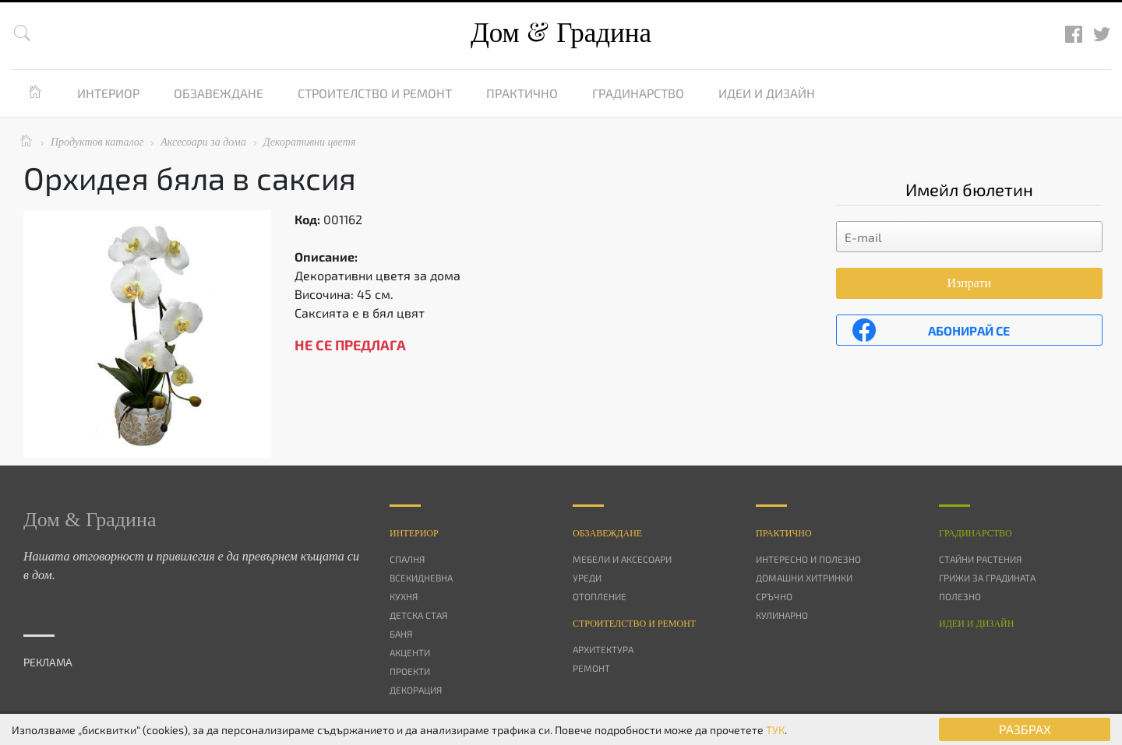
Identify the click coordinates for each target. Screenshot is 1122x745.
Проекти (410, 671)
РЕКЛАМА (47, 662)
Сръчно (774, 596)
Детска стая (418, 615)
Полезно (960, 596)
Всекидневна (421, 577)
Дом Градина (561, 33)
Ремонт (591, 667)
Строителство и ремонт (375, 93)
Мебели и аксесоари (622, 558)
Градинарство (638, 93)
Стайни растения (980, 558)
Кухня (404, 596)
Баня (401, 633)
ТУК (775, 729)
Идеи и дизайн (766, 93)
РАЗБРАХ (1025, 729)
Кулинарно (782, 615)
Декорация (416, 689)
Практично (522, 93)
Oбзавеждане (607, 533)
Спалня (407, 558)
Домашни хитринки (804, 577)
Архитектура (603, 649)
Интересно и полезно (808, 558)
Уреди (587, 577)
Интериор (108, 93)
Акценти (410, 652)
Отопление (599, 596)
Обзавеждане (218, 93)
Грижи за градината (987, 577)
